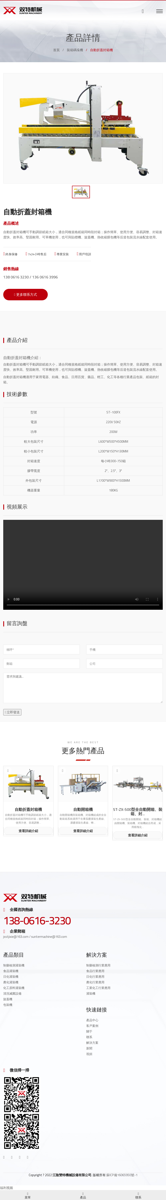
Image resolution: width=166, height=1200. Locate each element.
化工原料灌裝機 (13, 988)
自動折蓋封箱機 (16, 357)
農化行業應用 (95, 982)
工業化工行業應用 (98, 988)
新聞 (89, 1048)
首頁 (56, 50)
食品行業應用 (95, 971)
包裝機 (7, 1005)
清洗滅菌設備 (12, 993)
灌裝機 (90, 993)
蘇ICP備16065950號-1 (121, 1175)
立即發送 (12, 712)
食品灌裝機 (10, 971)
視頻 (89, 1054)
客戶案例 (92, 1026)
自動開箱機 (83, 809)
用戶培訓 (84, 254)
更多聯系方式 (25, 294)
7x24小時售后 (36, 254)
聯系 (89, 1037)
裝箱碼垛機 (75, 50)
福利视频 (6, 1188)
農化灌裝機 (10, 982)
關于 (89, 1031)
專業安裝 (61, 254)
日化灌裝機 (10, 976)
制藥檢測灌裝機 (13, 965)
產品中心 (92, 1020)
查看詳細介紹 (28, 831)
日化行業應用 (95, 976)
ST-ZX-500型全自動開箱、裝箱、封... (137, 811)
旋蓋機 (7, 999)
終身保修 (10, 254)
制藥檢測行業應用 (98, 965)
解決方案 (92, 1043)
